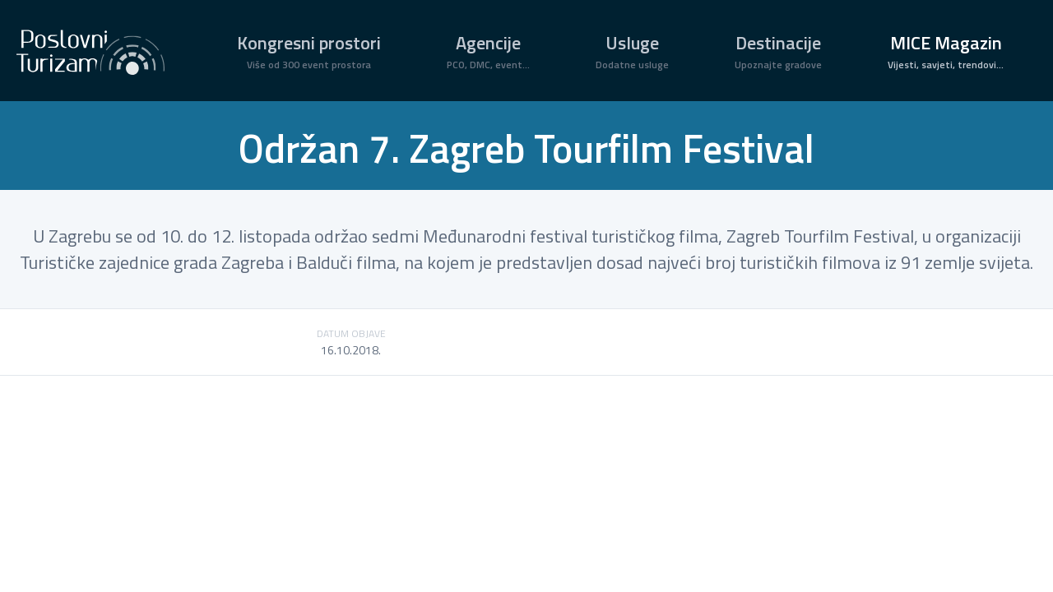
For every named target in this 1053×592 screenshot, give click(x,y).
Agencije (488, 50)
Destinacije (778, 50)
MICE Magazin (946, 50)
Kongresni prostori (309, 50)
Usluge (632, 50)
